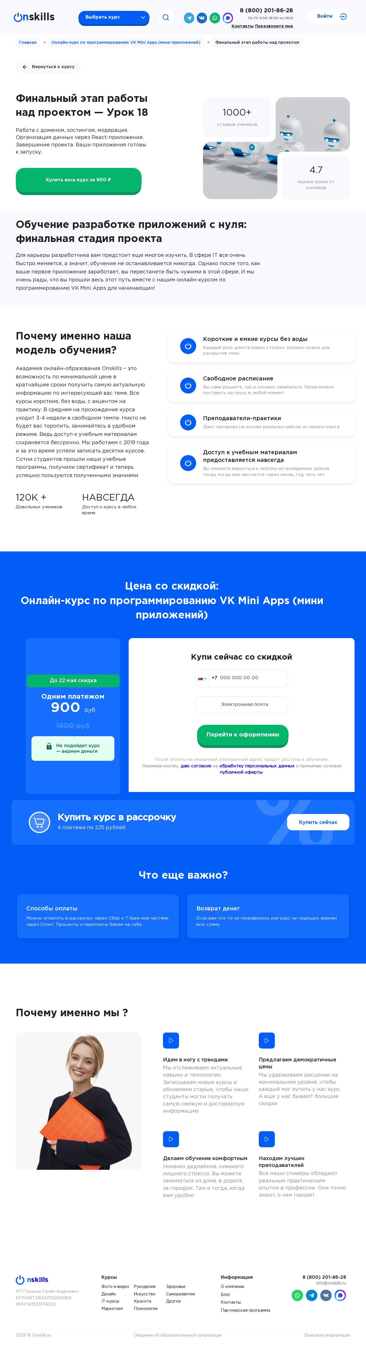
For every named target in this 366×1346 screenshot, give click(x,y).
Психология (146, 1309)
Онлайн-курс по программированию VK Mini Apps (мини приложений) (125, 42)
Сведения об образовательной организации (178, 1335)
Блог (225, 1295)
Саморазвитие (180, 1294)
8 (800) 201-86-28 (266, 10)
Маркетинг (112, 1309)
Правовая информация (327, 1335)
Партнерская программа (245, 1310)
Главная (28, 42)
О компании (232, 1287)
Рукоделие (145, 1287)
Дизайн (109, 1294)
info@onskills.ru (331, 1283)
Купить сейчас (306, 822)
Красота (142, 1301)
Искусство (145, 1294)
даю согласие (196, 766)
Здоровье (176, 1287)
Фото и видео (115, 1287)
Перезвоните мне (274, 26)
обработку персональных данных (257, 766)
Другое (173, 1301)
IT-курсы (110, 1301)
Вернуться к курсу (48, 66)
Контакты (243, 26)
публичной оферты (241, 772)
